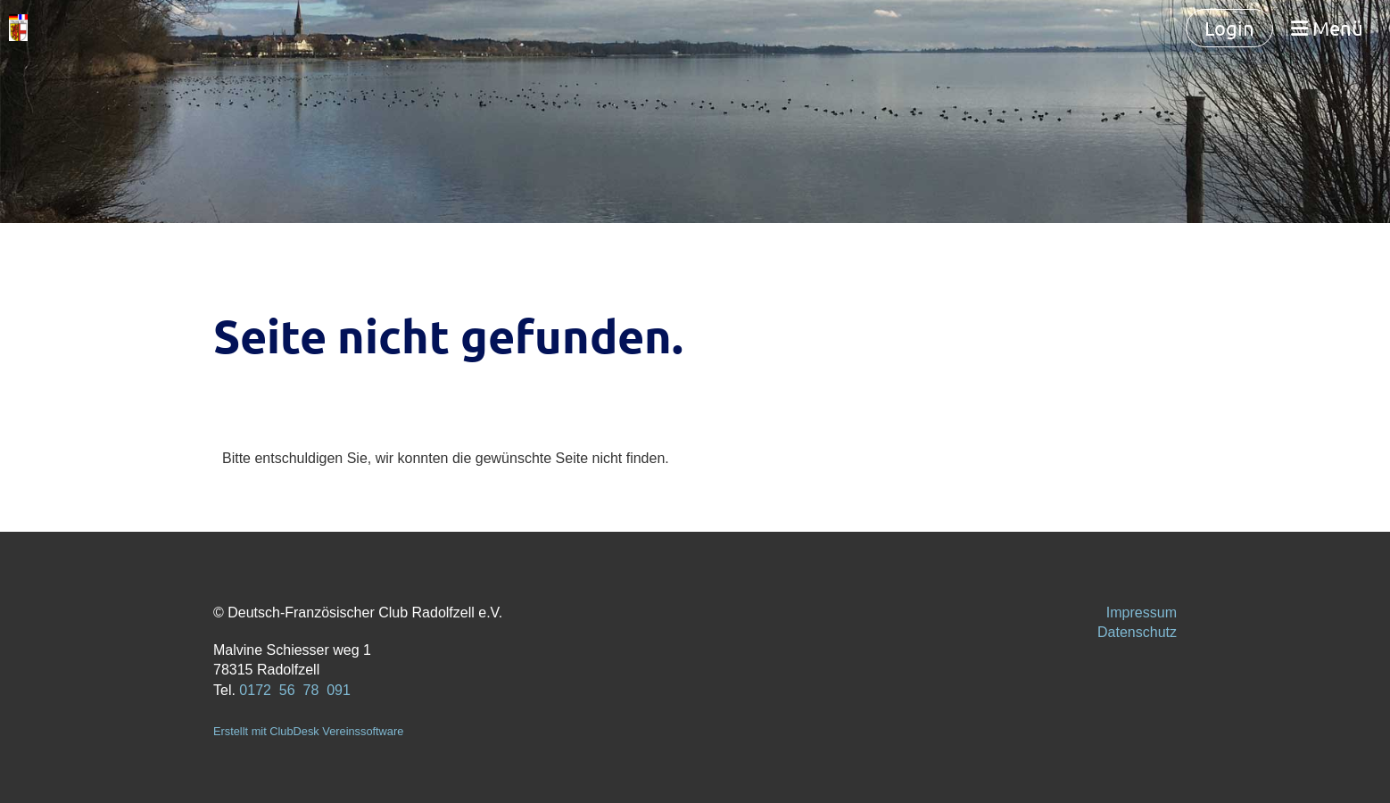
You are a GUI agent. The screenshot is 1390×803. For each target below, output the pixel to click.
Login (1229, 27)
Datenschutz (1137, 632)
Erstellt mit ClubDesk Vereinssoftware (308, 731)
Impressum (1141, 612)
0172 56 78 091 (295, 690)
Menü (1327, 27)
